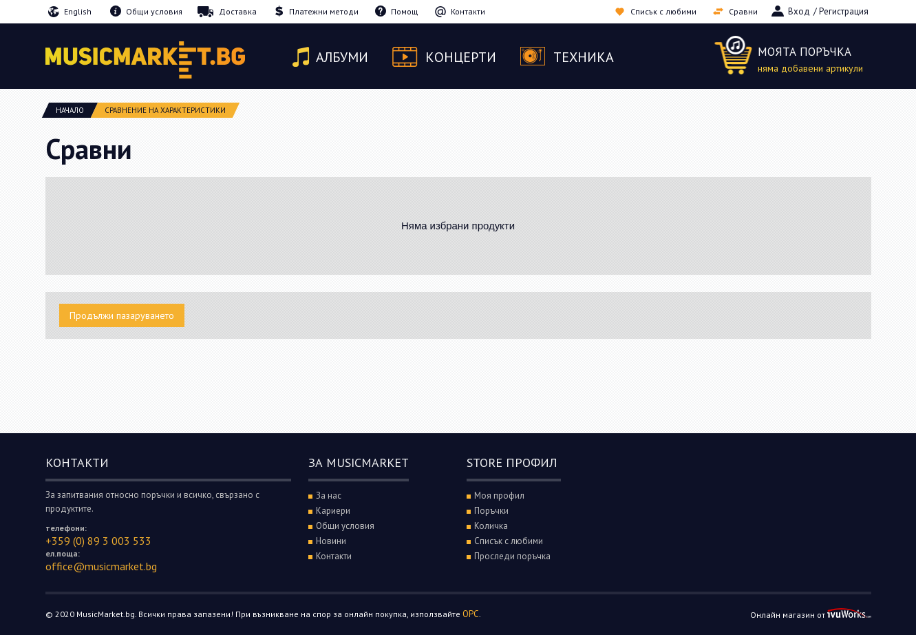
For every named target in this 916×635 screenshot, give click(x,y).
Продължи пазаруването (122, 315)
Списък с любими (663, 11)
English (78, 11)
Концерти (460, 57)
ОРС (470, 614)
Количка (491, 526)
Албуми (342, 57)
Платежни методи (324, 11)
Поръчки (491, 511)
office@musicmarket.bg (101, 566)
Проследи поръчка (512, 556)
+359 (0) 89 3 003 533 (98, 541)
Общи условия (154, 11)
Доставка (238, 11)
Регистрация (844, 11)
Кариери (333, 511)
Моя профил (499, 495)
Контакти (468, 11)
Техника (583, 57)
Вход (799, 11)
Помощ (404, 11)
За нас (328, 495)
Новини (331, 541)
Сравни (743, 11)
